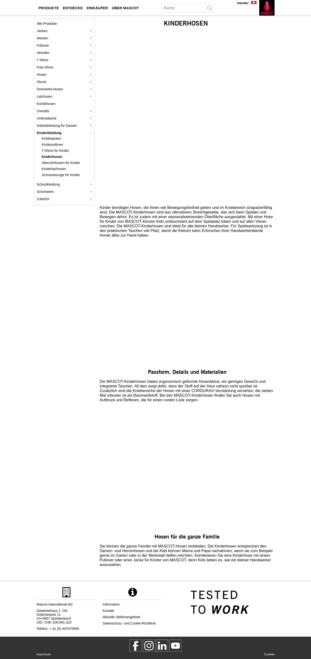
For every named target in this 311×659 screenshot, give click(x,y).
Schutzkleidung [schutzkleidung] (48, 184)
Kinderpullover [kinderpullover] (52, 144)
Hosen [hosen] (41, 75)
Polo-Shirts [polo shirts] (45, 67)
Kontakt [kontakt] (108, 611)
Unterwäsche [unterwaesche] (47, 118)
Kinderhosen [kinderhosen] (52, 157)
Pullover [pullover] (43, 45)
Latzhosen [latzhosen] (44, 96)
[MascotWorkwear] (136, 646)
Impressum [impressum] (43, 654)
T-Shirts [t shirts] (42, 60)
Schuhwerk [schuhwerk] (45, 192)
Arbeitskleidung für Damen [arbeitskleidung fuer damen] (57, 126)
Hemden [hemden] (43, 53)
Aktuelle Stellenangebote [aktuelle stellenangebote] (121, 617)
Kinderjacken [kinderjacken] (51, 138)
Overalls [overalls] (43, 111)
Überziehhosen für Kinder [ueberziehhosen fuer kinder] (61, 163)
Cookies (269, 654)
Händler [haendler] (243, 3)
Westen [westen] (42, 38)
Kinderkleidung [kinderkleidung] (49, 133)
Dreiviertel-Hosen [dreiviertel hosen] (50, 89)
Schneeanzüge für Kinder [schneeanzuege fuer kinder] (61, 175)
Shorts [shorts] (41, 82)
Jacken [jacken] (42, 31)
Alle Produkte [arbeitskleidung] (47, 24)
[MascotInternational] (175, 646)
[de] (267, 8)
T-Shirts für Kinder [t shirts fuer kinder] (55, 151)
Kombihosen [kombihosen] (46, 104)
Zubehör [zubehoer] (43, 199)
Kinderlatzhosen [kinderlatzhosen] (54, 169)
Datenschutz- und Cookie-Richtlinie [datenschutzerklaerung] (129, 623)
